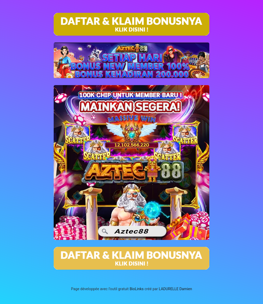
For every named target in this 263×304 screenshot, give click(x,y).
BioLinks (137, 289)
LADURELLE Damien (175, 289)
